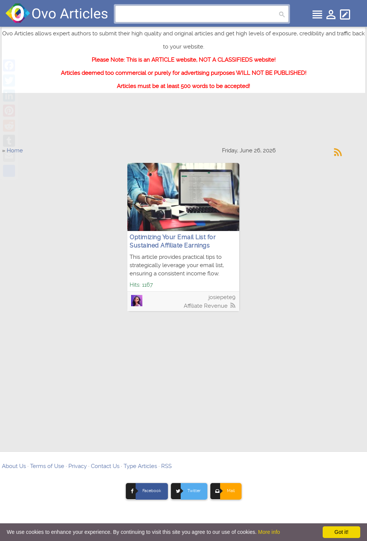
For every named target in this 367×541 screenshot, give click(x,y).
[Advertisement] (183, 123)
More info (269, 532)
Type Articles (140, 466)
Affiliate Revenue (206, 305)
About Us (14, 466)
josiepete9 (222, 297)
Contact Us (105, 466)
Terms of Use (47, 466)
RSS (166, 466)
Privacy (77, 466)
